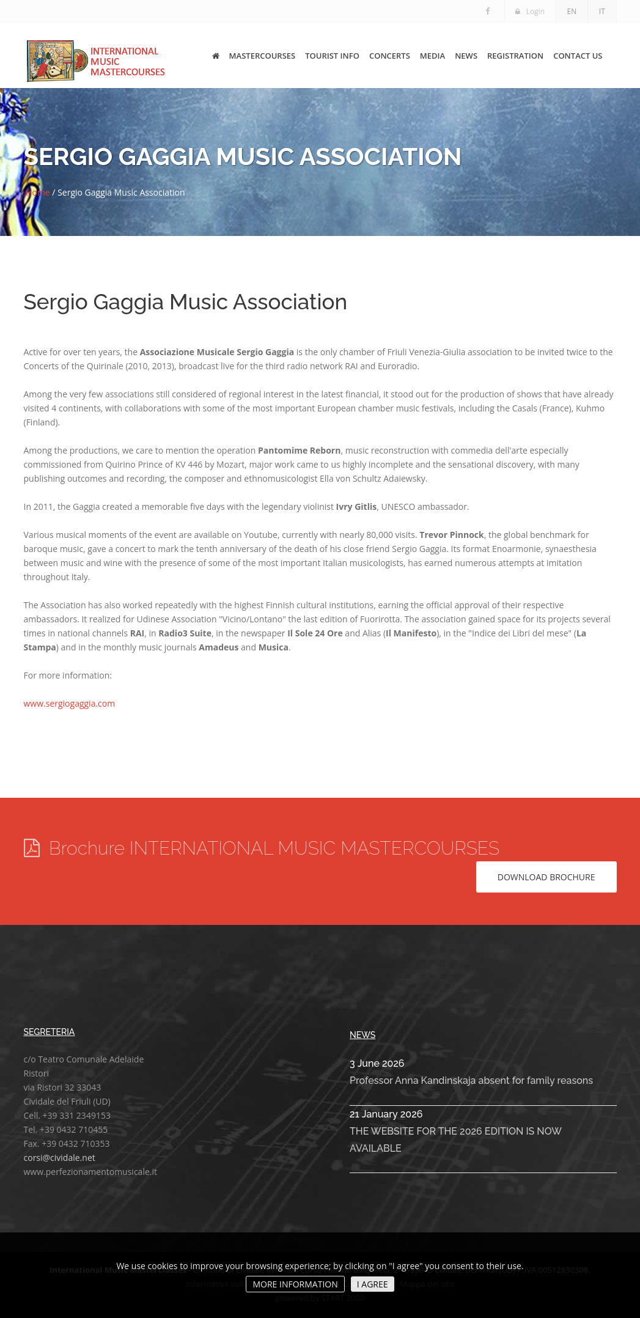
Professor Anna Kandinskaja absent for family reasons (471, 1080)
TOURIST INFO (332, 53)
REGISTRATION (515, 53)
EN (571, 11)
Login (529, 11)
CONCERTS (389, 53)
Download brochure (546, 877)
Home (38, 192)
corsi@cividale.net (59, 1157)
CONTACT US (577, 53)
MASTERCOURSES (262, 53)
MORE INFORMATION (294, 1284)
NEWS (466, 53)
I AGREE (372, 1284)
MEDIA (432, 53)
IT (602, 11)
